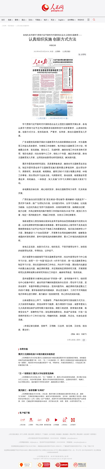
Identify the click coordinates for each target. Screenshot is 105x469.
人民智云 (64, 421)
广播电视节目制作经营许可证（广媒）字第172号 (78, 446)
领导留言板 (47, 421)
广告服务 (45, 434)
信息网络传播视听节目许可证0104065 (16, 450)
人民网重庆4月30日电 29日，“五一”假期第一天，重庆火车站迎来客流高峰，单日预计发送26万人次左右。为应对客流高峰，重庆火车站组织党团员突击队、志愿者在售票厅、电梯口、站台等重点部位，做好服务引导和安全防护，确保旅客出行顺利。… (52, 379)
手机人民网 (39, 421)
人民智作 (72, 421)
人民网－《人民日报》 (63, 51)
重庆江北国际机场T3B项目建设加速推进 (36, 354)
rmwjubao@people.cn (80, 442)
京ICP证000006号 (87, 450)
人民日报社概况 (14, 434)
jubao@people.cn (72, 438)
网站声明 (73, 434)
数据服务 (66, 434)
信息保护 (86, 434)
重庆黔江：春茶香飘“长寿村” (31, 390)
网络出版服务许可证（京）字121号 (70, 450)
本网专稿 (24, 349)
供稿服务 (59, 434)
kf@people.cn (34, 442)
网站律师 (80, 434)
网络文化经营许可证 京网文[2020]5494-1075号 (43, 450)
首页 (3, 20)
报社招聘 (31, 434)
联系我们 (93, 434)
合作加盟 (52, 434)
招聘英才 (38, 434)
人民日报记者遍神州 (22, 26)
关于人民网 (23, 434)
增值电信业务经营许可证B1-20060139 (49, 446)
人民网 (4, 26)
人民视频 (56, 421)
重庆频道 (11, 26)
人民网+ (30, 421)
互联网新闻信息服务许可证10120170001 (23, 446)
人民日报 (22, 421)
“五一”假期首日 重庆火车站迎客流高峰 (36, 373)
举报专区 (81, 20)
